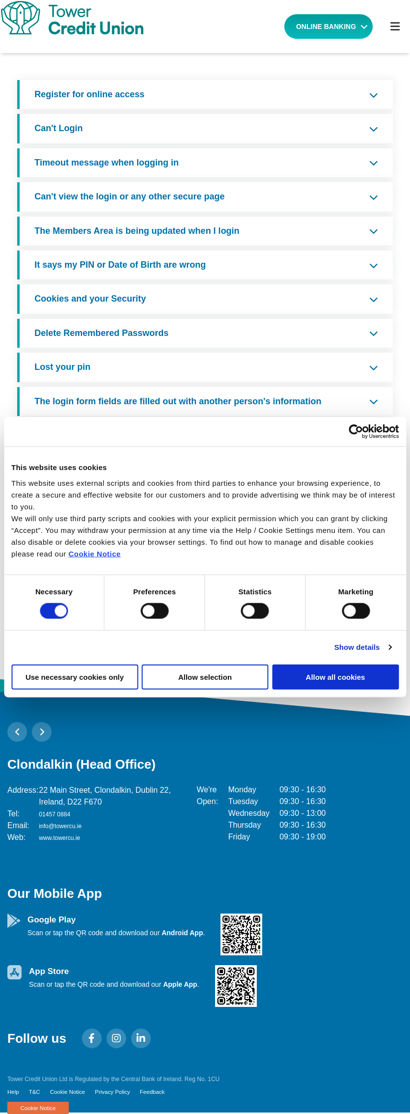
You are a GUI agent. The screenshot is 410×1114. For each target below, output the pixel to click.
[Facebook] (94, 1038)
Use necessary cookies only (75, 676)
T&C (35, 1092)
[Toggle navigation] (394, 26)
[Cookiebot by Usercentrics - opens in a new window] (356, 431)
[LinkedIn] (143, 1038)
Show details (357, 647)
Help (13, 1092)
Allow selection (205, 676)
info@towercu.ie (67, 825)
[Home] (145, 26)
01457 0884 (60, 813)
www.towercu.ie (66, 837)
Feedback (157, 1092)
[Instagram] (119, 1038)
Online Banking (326, 26)
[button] (17, 732)
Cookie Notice (94, 553)
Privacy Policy (115, 1092)
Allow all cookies (335, 676)
